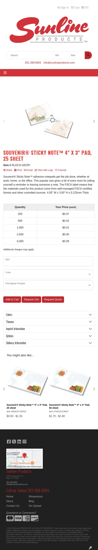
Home (9, 496)
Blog (31, 501)
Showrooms (36, 496)
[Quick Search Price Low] (61, 55)
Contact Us (12, 505)
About (9, 501)
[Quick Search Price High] (77, 55)
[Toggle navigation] (5, 72)
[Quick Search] (30, 55)
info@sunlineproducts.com (59, 62)
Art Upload (35, 505)
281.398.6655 (33, 62)
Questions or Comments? (21, 512)
